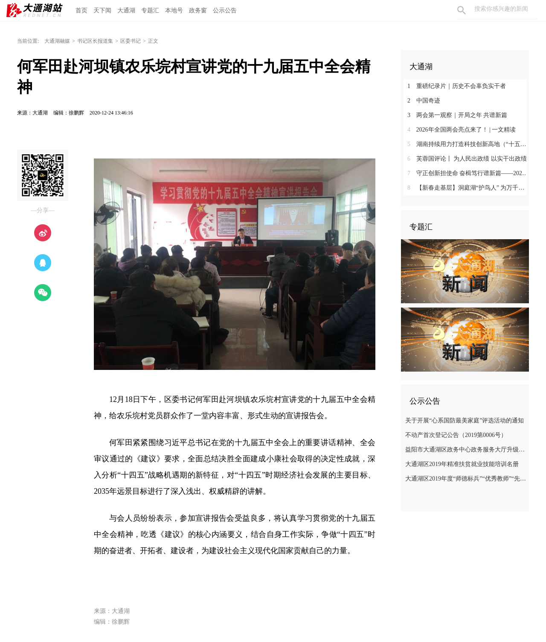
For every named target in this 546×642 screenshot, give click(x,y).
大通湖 (126, 10)
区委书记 (130, 41)
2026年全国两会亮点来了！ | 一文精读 (461, 129)
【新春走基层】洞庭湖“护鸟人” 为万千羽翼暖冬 (468, 188)
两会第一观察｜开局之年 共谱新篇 (457, 115)
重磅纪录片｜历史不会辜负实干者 (456, 86)
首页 (81, 10)
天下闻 (102, 10)
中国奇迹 (423, 100)
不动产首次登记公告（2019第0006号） (456, 435)
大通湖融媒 (57, 41)
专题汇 (150, 10)
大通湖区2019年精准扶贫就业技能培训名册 (462, 464)
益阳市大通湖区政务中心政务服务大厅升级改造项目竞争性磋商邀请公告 (466, 449)
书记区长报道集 (95, 41)
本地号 (174, 10)
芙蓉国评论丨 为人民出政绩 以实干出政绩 (467, 158)
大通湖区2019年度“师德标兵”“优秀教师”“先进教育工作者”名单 (466, 478)
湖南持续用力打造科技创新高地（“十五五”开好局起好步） (468, 144)
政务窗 (198, 10)
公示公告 (225, 10)
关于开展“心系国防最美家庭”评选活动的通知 (464, 420)
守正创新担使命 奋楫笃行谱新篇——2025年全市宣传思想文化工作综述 (468, 173)
